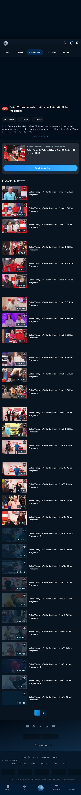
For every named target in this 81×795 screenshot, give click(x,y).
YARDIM (44, 764)
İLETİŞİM (55, 764)
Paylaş (38, 119)
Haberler (66, 52)
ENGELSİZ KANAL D (30, 757)
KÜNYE (56, 757)
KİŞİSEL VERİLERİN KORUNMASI (24, 764)
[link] (5, 43)
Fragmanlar (34, 52)
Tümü (7, 52)
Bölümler (20, 52)
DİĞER (65, 764)
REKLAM (45, 757)
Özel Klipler (51, 52)
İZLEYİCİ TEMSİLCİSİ (10, 760)
